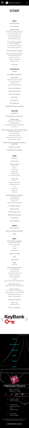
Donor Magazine (14, 221)
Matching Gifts (14, 209)
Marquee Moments (14, 269)
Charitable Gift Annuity (14, 184)
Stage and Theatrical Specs (14, 296)
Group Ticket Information (14, 42)
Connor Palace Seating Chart (14, 34)
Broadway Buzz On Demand (14, 116)
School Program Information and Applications (14, 124)
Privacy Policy (15, 420)
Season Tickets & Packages (14, 54)
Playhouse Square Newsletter (14, 231)
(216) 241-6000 (14, 409)
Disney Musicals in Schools (14, 139)
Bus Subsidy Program (14, 133)
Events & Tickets (14, 23)
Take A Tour (14, 302)
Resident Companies (14, 299)
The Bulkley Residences (14, 275)
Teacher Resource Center (14, 135)
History (14, 248)
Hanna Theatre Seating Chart (14, 36)
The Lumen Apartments (14, 276)
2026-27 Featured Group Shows (14, 47)
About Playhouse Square (14, 241)
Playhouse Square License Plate (14, 202)
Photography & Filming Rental (14, 294)
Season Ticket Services (14, 57)
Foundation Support (14, 206)
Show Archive (14, 100)
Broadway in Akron (14, 61)
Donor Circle (14, 165)
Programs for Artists (14, 147)
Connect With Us (14, 228)
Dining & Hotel (13, 271)
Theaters (14, 71)
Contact (14, 226)
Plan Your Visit (14, 69)
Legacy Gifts (14, 179)
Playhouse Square (13, 3)
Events (14, 21)
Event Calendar (14, 26)
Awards (14, 246)
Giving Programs (14, 164)
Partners (14, 167)
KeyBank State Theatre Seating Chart (14, 31)
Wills (14, 180)
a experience (14, 424)
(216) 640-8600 (14, 415)
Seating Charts (14, 29)
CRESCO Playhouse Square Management (14, 285)
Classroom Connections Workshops (14, 137)
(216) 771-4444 (14, 400)
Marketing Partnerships (14, 215)
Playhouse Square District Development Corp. (14, 280)
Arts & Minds (14, 113)
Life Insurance (14, 188)
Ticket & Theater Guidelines (14, 51)
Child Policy (14, 97)
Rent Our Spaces (14, 289)
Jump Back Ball (13, 197)
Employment (14, 259)
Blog (14, 256)
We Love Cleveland (14, 307)
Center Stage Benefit (14, 198)
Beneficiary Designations (14, 182)
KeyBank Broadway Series (14, 55)
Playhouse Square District (14, 267)
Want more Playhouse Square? (14, 85)
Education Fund (14, 169)
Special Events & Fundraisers (14, 195)
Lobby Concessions (14, 94)
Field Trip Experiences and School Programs (14, 130)
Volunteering (14, 218)
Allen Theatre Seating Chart (14, 38)
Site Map (21, 420)
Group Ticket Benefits (14, 43)
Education (14, 111)
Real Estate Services (14, 284)
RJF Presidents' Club (14, 212)
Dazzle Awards (14, 119)
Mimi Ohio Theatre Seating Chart (14, 33)
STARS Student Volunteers (14, 150)
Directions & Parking (14, 88)
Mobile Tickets (14, 83)
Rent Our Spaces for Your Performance (14, 290)
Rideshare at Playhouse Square (14, 106)
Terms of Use (8, 420)
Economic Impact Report (14, 244)
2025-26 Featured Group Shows (14, 45)
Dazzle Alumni (14, 126)
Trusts (14, 186)
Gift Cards (14, 64)
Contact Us (14, 192)
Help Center (14, 77)
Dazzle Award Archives (14, 122)
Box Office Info (14, 103)
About (14, 239)
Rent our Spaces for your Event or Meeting (14, 292)
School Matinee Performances (14, 131)
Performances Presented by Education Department (14, 143)
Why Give (14, 158)
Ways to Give (14, 161)
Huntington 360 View (14, 304)
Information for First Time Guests (14, 79)
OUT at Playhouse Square (14, 175)
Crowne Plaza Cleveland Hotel (14, 273)
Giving (14, 156)
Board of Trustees (14, 253)
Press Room (14, 264)
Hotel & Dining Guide (15, 91)
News (14, 234)
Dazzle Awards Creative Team (14, 120)
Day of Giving (14, 200)
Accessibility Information (14, 74)
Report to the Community (14, 242)
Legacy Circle (14, 190)
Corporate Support (14, 173)
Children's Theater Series (14, 59)
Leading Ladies (14, 171)
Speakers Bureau (14, 250)
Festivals (14, 278)
